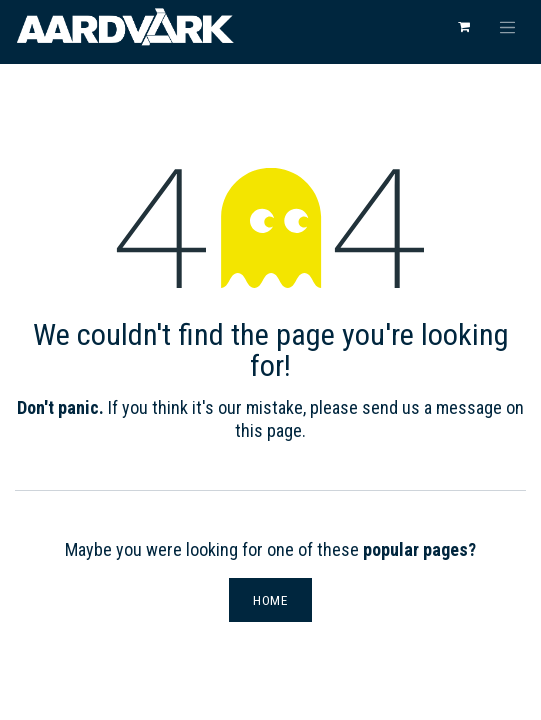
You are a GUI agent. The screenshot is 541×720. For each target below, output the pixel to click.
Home (270, 600)
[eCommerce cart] (464, 27)
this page (268, 430)
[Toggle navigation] (508, 27)
